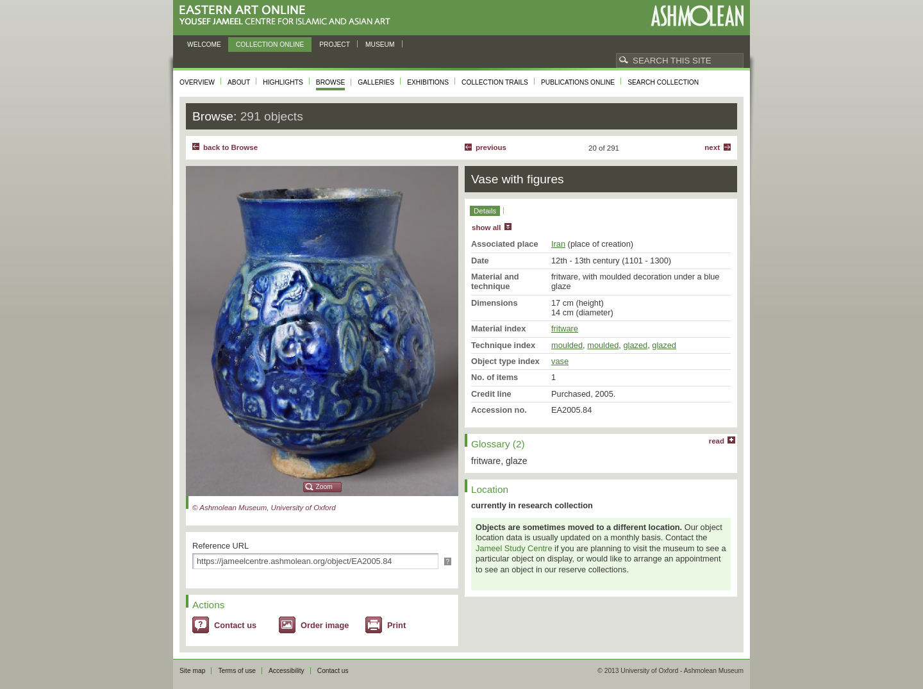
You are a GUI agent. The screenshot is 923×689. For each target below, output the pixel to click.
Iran (558, 244)
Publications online (578, 82)
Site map (192, 670)
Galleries (376, 82)
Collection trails (495, 82)
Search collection (663, 82)
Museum (380, 44)
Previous (491, 147)
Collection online (270, 44)
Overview (197, 82)
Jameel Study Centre (514, 548)
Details (485, 211)
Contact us (235, 625)
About (239, 82)
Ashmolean (697, 15)
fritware (564, 328)
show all (486, 227)
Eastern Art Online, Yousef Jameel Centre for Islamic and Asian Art (288, 15)
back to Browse (230, 147)
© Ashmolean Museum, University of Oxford (264, 507)
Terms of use (237, 670)
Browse (330, 82)
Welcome (204, 44)
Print (396, 625)
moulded (567, 345)
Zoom (324, 486)
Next (712, 147)
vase (560, 361)
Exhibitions (428, 82)
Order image (325, 625)
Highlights (283, 82)
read (716, 441)
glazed (635, 345)
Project (334, 44)
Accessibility (286, 670)
